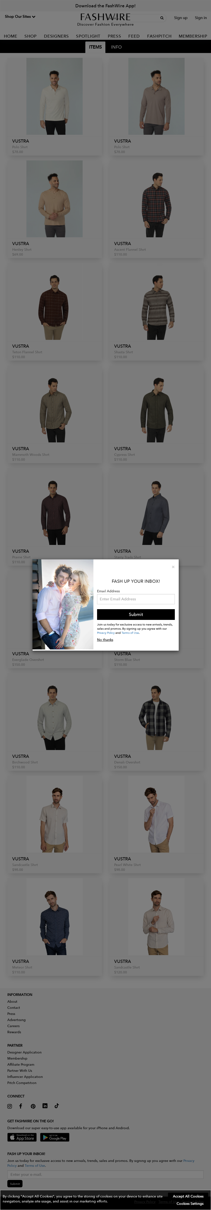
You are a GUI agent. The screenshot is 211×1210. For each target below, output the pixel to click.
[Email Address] (136, 599)
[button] (105, 1200)
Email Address (108, 591)
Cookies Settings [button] (190, 1203)
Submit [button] (136, 614)
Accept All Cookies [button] (188, 1196)
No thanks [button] (105, 639)
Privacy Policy (106, 633)
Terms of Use (130, 633)
